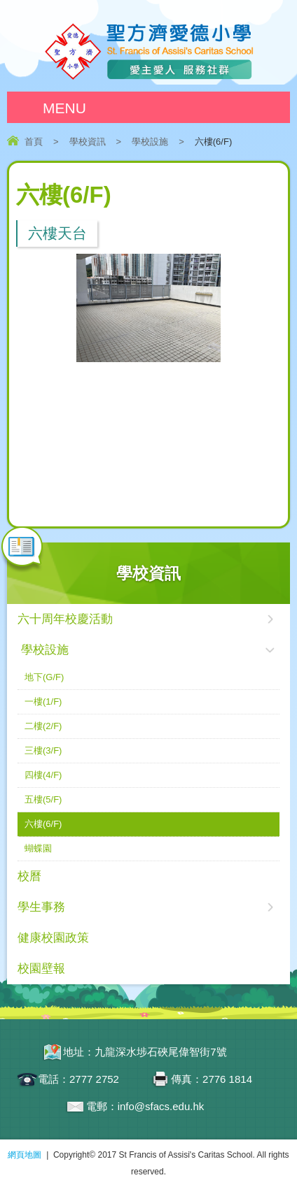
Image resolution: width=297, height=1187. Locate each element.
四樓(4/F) (43, 775)
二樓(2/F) (43, 726)
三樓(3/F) (43, 750)
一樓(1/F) (43, 701)
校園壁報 (41, 968)
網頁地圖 (24, 1155)
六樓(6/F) (43, 824)
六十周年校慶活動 (65, 619)
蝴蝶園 (38, 848)
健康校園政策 (53, 937)
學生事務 (41, 907)
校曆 (29, 876)
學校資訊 (87, 141)
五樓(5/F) (43, 799)
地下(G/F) (44, 677)
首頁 (34, 141)
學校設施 (150, 141)
